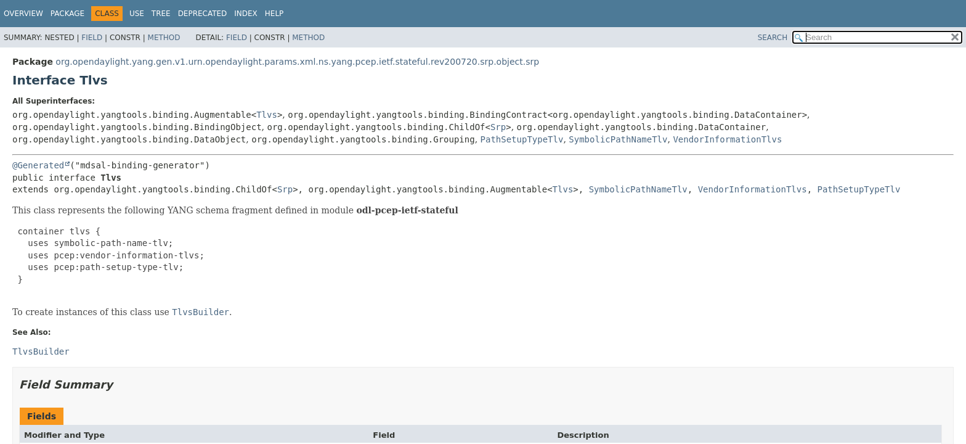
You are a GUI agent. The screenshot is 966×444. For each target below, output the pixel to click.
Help (274, 13)
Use (136, 13)
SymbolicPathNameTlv (618, 139)
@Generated (38, 165)
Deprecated (202, 13)
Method (164, 37)
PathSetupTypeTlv (522, 139)
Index (246, 13)
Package (67, 13)
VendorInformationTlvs (727, 139)
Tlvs (266, 115)
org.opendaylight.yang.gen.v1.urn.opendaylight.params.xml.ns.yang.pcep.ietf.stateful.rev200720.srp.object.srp (297, 62)
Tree (161, 13)
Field (91, 37)
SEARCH (773, 37)
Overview (23, 13)
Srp (498, 127)
